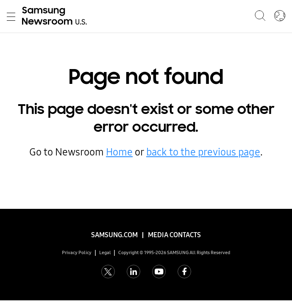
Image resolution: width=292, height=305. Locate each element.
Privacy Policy (77, 252)
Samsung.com (114, 235)
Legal (105, 252)
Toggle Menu (11, 17)
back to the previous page (203, 152)
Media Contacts (174, 235)
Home (119, 152)
